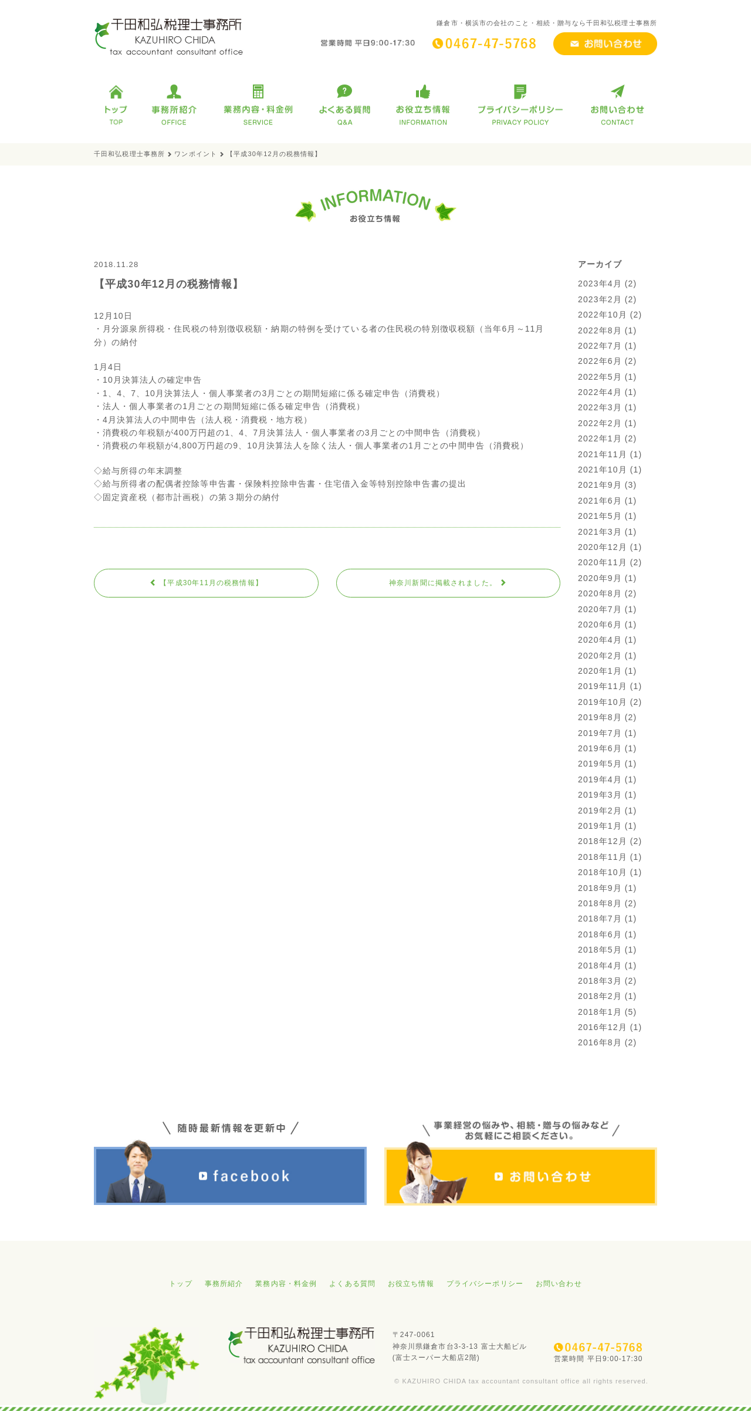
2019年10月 (602, 702)
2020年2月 (600, 655)
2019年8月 (600, 717)
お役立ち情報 (411, 1284)
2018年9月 (600, 888)
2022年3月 (600, 407)
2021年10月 (602, 469)
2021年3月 (600, 531)
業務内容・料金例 (286, 1284)
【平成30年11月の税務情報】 (206, 583)
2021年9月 (600, 485)
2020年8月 (600, 593)
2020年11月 (602, 562)
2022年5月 (600, 377)
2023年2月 (600, 299)
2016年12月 (602, 1027)
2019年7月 (600, 733)
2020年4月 (600, 639)
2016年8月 (600, 1042)
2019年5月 (600, 763)
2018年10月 (602, 872)
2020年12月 (602, 547)
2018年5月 (600, 949)
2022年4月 (600, 392)
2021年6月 (600, 500)
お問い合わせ (559, 1284)
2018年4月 (600, 965)
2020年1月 (600, 671)
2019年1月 (600, 826)
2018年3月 (600, 980)
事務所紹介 (224, 1284)
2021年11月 (602, 454)
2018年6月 (600, 934)
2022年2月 (600, 423)
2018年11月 (602, 857)
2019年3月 (600, 794)
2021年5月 (600, 516)
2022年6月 (600, 361)
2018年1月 (600, 1012)
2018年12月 (602, 841)
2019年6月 (600, 748)
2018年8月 (600, 903)
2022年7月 (600, 345)
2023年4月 (600, 283)
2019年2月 (600, 810)
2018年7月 (600, 918)
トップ (180, 1284)
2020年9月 (600, 578)
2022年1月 (600, 438)
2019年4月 (600, 779)
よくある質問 (352, 1284)
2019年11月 (602, 686)
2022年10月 (602, 314)
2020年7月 (600, 609)
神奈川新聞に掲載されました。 (448, 583)
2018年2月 (600, 996)
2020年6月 (600, 624)
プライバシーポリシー (484, 1284)
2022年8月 (600, 330)
